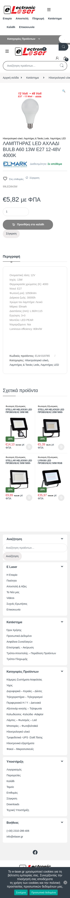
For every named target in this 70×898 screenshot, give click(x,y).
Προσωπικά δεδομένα (43, 892)
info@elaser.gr (15, 836)
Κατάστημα (55, 18)
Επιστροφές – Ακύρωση (20, 647)
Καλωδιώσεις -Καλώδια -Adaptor (25, 714)
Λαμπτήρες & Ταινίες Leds (36, 138)
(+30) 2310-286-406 (18, 830)
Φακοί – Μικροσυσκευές (20, 749)
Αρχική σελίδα (11, 77)
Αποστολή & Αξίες (17, 586)
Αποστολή (22, 18)
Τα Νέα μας (13, 592)
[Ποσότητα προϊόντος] (16, 212)
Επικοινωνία (26, 27)
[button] (63, 91)
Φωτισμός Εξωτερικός (15, 406)
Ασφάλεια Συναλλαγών (19, 641)
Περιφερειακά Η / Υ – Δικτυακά (24, 702)
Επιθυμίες (12, 792)
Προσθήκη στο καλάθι (30, 224)
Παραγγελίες (14, 775)
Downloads (13, 804)
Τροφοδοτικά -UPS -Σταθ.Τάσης (25, 737)
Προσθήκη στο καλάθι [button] (29, 447)
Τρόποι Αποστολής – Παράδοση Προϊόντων (31, 653)
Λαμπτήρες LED (58, 138)
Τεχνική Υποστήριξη (18, 810)
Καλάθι (11, 27)
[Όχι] (65, 882)
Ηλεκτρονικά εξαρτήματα (20, 743)
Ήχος (10, 685)
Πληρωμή (38, 18)
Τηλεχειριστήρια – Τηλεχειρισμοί (24, 696)
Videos (10, 597)
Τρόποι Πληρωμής (17, 659)
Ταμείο (10, 786)
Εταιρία (7, 18)
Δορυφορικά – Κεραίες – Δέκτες (24, 691)
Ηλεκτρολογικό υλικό (13, 138)
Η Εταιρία (12, 574)
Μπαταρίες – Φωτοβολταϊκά (22, 725)
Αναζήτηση (61, 65)
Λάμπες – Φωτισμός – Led (22, 720)
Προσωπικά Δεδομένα (19, 635)
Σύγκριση (34, 177)
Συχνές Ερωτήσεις (17, 603)
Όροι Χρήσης (14, 630)
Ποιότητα (12, 580)
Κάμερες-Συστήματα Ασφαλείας (24, 679)
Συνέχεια (21, 892)
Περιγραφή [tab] (11, 256)
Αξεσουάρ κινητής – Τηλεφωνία (24, 708)
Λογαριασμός (14, 769)
